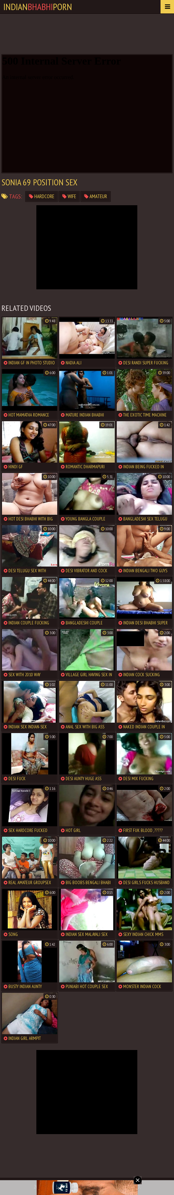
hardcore (41, 196)
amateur (95, 196)
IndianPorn (37, 6)
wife (69, 196)
